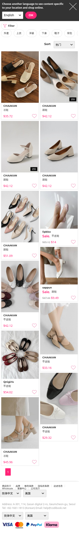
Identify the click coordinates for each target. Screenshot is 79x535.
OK (31, 15)
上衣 (18, 33)
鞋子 (56, 33)
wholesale (7, 488)
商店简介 (6, 485)
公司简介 (35, 488)
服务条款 (28, 485)
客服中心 (22, 488)
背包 (69, 33)
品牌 (18, 485)
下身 (44, 33)
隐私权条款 (43, 485)
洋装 (31, 33)
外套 (6, 33)
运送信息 (58, 485)
